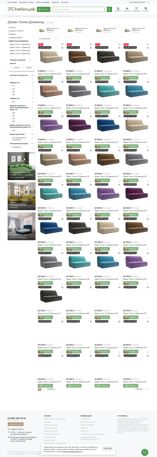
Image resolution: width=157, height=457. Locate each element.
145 (22, 119)
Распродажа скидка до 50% (55, 443)
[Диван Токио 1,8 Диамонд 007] (108, 158)
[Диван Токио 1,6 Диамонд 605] (136, 56)
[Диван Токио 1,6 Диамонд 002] (51, 56)
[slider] (10, 71)
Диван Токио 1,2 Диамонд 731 (106, 313)
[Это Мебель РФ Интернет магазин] (21, 9)
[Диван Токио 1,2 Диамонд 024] (79, 261)
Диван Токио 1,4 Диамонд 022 (106, 382)
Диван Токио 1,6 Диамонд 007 (78, 74)
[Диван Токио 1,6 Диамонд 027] (108, 124)
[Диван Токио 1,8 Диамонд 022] (136, 158)
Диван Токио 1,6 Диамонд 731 (49, 108)
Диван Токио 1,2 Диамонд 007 (135, 245)
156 (22, 89)
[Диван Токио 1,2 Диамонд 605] (79, 295)
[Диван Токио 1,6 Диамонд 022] (79, 90)
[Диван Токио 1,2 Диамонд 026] (108, 261)
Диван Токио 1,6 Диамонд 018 (49, 142)
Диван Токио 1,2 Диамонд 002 (106, 245)
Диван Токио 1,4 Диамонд (20, 47)
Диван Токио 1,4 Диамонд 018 (78, 382)
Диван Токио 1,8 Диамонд (20, 53)
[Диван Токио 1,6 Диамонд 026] (136, 90)
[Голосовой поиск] (104, 9)
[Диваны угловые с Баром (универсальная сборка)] (22, 196)
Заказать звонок (15, 424)
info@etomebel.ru (17, 429)
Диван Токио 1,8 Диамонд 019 (135, 211)
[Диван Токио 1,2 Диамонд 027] (51, 330)
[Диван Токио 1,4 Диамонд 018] (79, 364)
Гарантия (55, 2)
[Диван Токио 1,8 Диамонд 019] (136, 193)
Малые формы (49, 440)
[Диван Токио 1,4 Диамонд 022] (108, 364)
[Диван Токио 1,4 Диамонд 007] (79, 330)
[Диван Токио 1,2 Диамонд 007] (136, 227)
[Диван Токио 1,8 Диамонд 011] (79, 227)
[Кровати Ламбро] (22, 226)
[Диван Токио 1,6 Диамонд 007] (79, 56)
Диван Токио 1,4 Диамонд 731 (49, 382)
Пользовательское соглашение (93, 434)
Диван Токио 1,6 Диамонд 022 (78, 108)
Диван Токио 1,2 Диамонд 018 (135, 279)
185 (22, 121)
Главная (10, 16)
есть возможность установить (22, 139)
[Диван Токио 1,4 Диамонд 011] (108, 330)
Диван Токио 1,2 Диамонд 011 (49, 313)
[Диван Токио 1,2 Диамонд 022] (51, 261)
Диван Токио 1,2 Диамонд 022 (49, 279)
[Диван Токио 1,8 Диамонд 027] (51, 227)
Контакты (64, 2)
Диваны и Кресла (29, 16)
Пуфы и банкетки (51, 431)
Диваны (39, 16)
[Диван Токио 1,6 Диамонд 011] (108, 56)
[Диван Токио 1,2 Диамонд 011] (51, 295)
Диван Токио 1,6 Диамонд (20, 50)
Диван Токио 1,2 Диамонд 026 (106, 279)
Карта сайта (41, 452)
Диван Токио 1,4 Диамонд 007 (78, 348)
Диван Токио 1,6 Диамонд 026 (135, 108)
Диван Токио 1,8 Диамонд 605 (49, 176)
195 (22, 95)
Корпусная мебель (51, 434)
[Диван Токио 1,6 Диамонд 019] (79, 124)
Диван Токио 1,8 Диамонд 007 (107, 176)
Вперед (51, 389)
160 (22, 113)
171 (22, 86)
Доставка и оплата (26, 2)
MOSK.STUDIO (20, 454)
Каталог (18, 16)
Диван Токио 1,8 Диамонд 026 (78, 211)
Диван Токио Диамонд (18, 41)
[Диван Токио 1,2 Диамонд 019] (136, 295)
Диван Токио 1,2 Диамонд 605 (78, 313)
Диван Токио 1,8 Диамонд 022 (135, 176)
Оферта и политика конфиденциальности (89, 438)
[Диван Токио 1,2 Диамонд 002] (108, 227)
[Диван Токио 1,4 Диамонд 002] (136, 330)
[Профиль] (118, 9)
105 (22, 102)
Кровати (47, 422)
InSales (38, 454)
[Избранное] (136, 9)
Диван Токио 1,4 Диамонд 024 (135, 382)
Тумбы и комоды (50, 428)
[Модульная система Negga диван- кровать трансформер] (22, 166)
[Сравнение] (127, 9)
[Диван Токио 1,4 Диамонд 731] (51, 364)
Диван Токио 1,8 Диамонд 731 (78, 176)
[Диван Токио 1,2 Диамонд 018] (136, 261)
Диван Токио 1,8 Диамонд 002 (135, 142)
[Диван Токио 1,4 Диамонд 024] (136, 364)
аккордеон (22, 147)
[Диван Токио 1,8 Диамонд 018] (108, 193)
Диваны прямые (49, 16)
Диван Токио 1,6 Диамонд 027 (106, 142)
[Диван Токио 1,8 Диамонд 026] (79, 193)
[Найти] (109, 9)
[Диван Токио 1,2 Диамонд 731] (108, 295)
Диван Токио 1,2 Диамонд (20, 44)
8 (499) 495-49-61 (137, 2)
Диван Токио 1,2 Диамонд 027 (49, 348)
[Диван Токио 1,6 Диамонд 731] (51, 90)
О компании (12, 2)
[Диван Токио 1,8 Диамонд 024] (51, 193)
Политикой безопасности (72, 452)
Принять (108, 448)
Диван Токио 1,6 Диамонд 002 (49, 74)
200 (22, 130)
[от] (17, 68)
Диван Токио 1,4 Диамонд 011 (106, 348)
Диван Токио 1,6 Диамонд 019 (78, 142)
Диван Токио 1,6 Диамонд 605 (134, 74)
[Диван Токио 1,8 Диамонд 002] (136, 124)
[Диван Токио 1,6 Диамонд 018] (51, 124)
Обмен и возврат (42, 2)
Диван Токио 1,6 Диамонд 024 (106, 108)
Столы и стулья (50, 437)
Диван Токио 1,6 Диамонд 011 (106, 74)
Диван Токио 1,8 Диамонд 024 (49, 211)
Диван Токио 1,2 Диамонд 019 (134, 313)
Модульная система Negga (55, 419)
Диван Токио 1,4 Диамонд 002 (135, 348)
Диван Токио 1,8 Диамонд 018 (106, 211)
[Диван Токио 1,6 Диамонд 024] (108, 90)
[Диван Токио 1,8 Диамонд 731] (79, 158)
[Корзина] (145, 9)
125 (22, 116)
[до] (29, 68)
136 (22, 92)
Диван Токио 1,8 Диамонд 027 (49, 245)
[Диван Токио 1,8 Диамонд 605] (51, 158)
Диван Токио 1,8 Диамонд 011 (77, 245)
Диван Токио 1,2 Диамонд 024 (78, 279)
